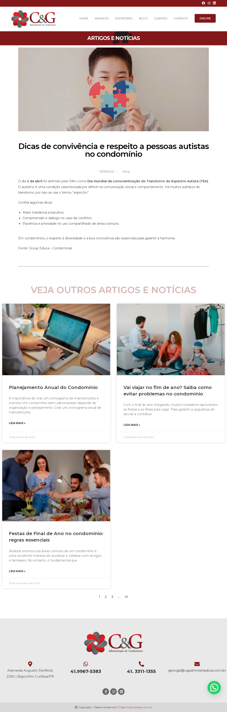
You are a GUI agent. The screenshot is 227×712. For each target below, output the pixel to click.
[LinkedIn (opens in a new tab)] (214, 3)
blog (126, 171)
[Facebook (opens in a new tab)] (203, 3)
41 (126, 597)
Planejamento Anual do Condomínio (53, 387)
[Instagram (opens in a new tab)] (209, 3)
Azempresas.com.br (139, 707)
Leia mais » (17, 423)
